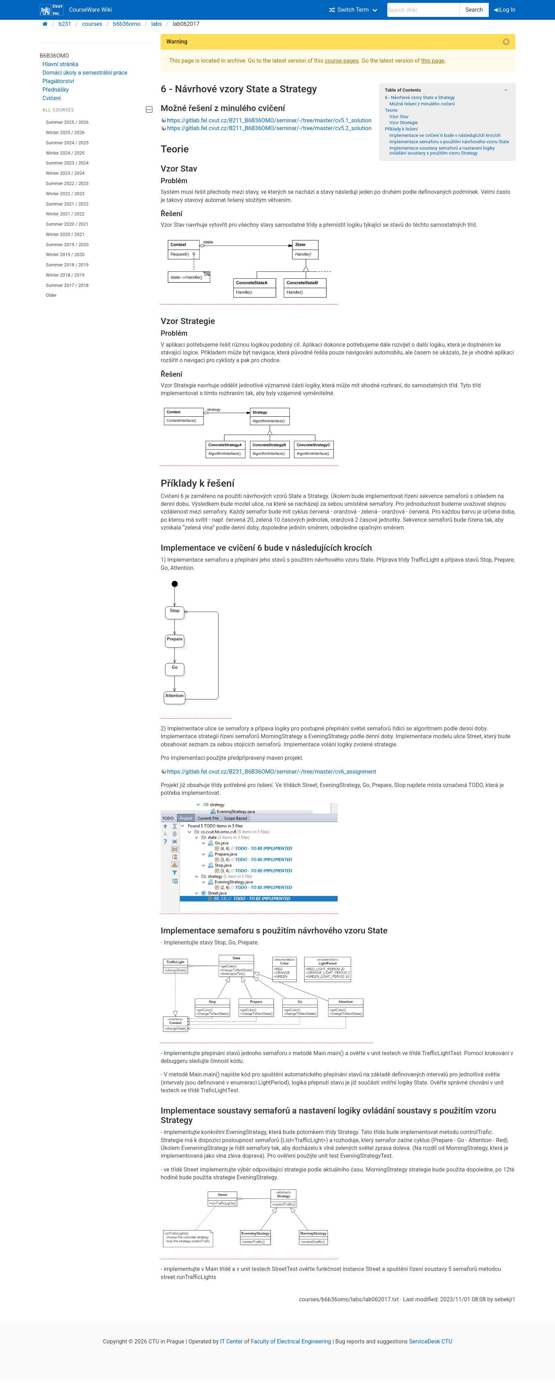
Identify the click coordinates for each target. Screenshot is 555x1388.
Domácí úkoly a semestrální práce (84, 72)
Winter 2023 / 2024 (65, 173)
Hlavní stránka (60, 64)
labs (156, 24)
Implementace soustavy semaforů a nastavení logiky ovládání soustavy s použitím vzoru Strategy (442, 150)
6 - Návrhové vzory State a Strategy (419, 97)
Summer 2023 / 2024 (67, 163)
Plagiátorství (58, 81)
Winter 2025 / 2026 (65, 132)
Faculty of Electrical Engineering (291, 1341)
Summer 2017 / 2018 (67, 285)
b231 (65, 24)
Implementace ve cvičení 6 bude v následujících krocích (444, 135)
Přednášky (55, 89)
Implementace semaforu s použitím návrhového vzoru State (449, 141)
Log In (505, 9)
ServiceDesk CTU (430, 1341)
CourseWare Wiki (76, 10)
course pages (342, 60)
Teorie (391, 110)
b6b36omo (127, 24)
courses (92, 24)
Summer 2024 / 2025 (67, 142)
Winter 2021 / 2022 (65, 213)
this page (432, 60)
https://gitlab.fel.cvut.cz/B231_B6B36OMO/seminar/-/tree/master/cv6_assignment (271, 771)
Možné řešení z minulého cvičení (422, 103)
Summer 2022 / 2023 (67, 183)
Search (474, 9)
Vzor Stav (398, 116)
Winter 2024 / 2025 (65, 153)
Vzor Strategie (403, 122)
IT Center (231, 1341)
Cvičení (51, 98)
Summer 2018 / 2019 (67, 264)
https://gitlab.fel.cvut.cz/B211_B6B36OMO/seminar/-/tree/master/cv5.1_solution (269, 120)
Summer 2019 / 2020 (67, 244)
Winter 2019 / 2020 (65, 254)
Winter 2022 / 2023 (65, 193)
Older (51, 295)
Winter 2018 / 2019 (65, 275)
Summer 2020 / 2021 (67, 224)
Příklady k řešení (401, 129)
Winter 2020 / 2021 (65, 234)
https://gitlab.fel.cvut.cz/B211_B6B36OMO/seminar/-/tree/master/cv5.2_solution (269, 128)
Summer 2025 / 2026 (67, 122)
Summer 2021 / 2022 (67, 204)
